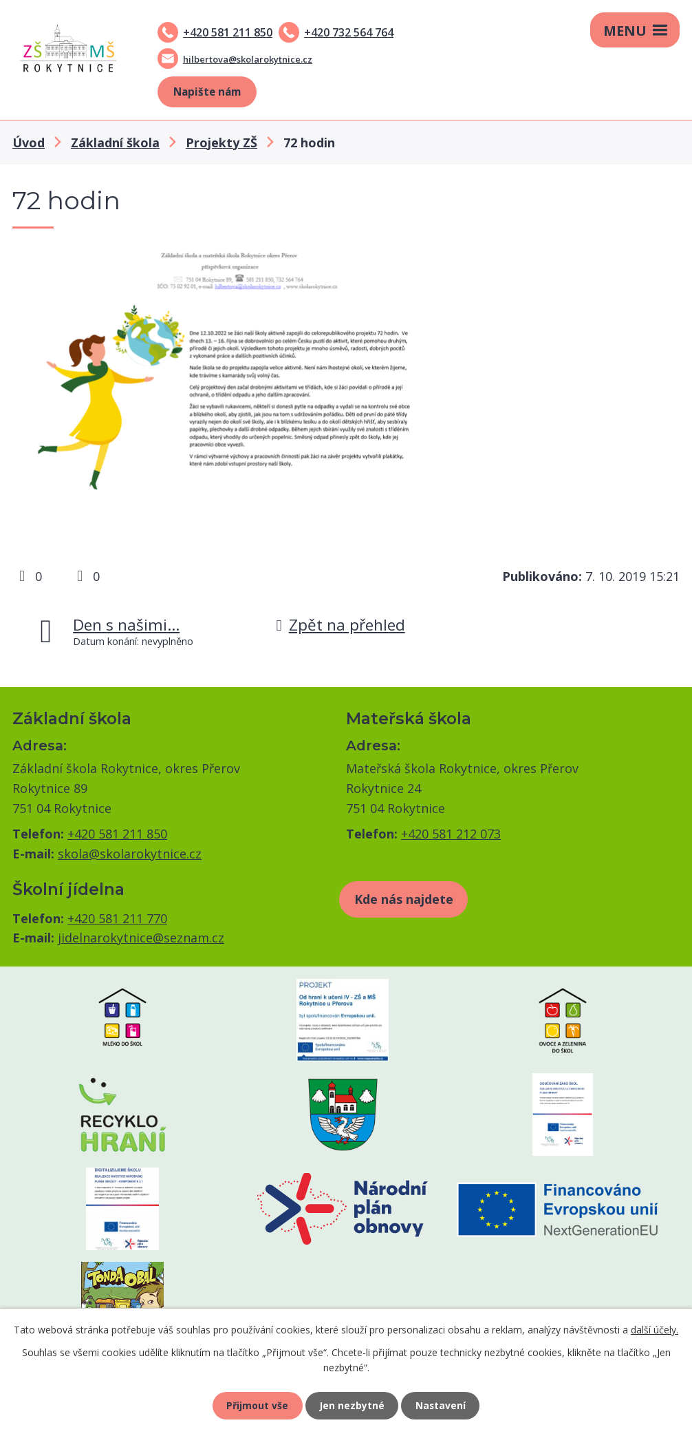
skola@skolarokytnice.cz (130, 853)
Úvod (28, 142)
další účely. (654, 1328)
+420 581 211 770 (117, 918)
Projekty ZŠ (221, 142)
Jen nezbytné (352, 1405)
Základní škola (115, 142)
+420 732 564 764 (348, 32)
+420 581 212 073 (451, 833)
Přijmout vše (257, 1405)
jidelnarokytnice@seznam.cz (141, 937)
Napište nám (207, 91)
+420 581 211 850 (227, 32)
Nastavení (441, 1405)
